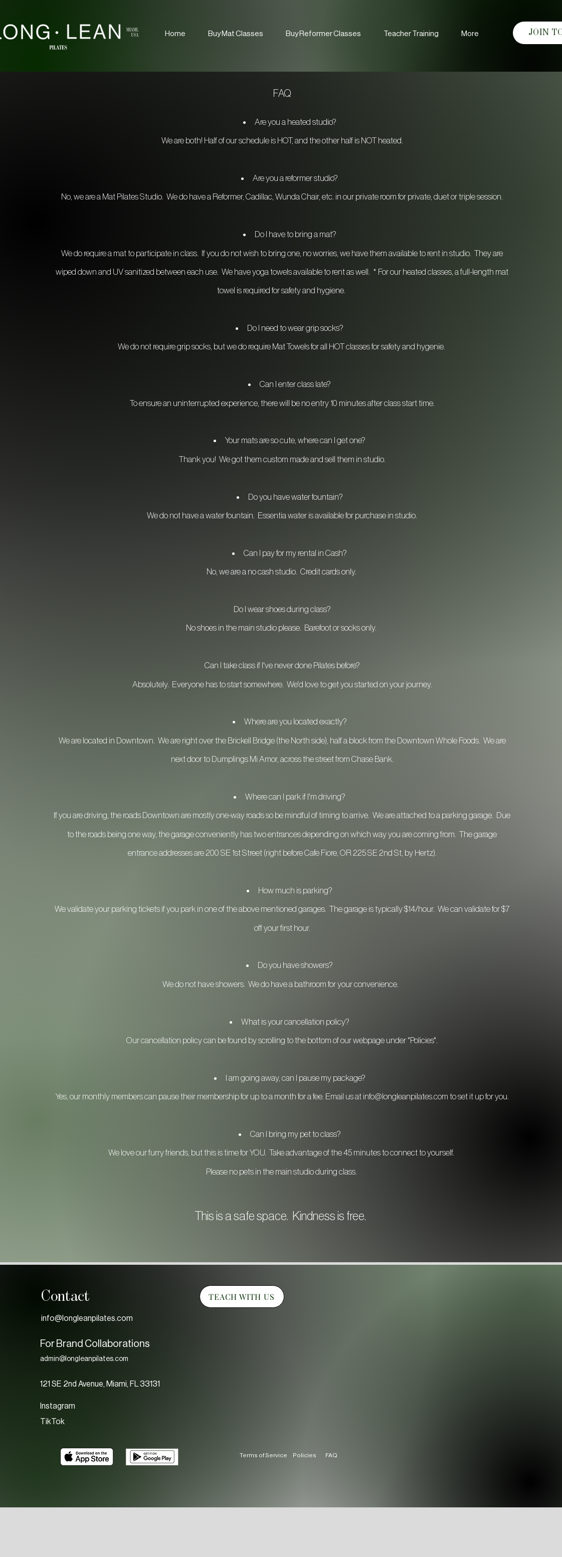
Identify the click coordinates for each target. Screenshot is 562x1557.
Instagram (57, 1406)
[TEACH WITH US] (242, 1296)
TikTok (52, 1422)
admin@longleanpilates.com (84, 1359)
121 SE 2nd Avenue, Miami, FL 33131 (100, 1384)
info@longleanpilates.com (405, 1096)
